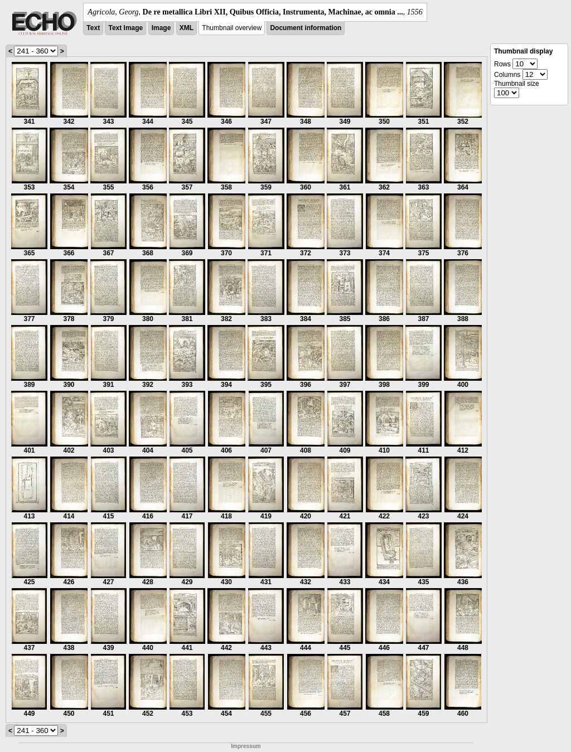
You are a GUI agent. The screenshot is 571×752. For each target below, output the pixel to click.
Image (161, 28)
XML (186, 28)
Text (93, 28)
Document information (305, 28)
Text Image (125, 28)
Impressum (245, 746)
